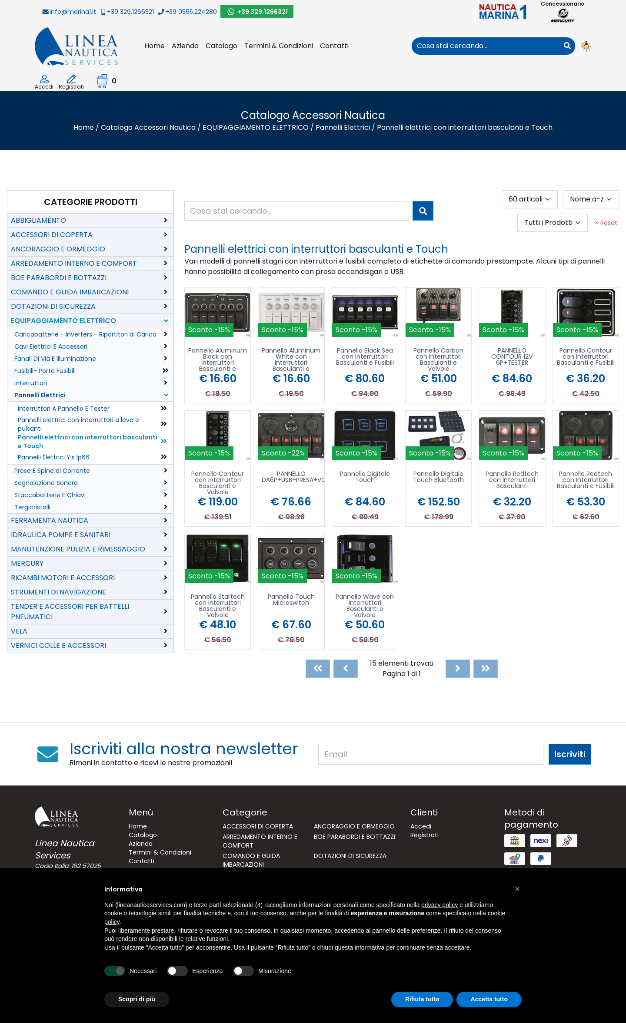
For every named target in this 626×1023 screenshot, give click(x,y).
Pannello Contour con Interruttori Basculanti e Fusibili (586, 357)
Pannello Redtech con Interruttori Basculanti (512, 480)
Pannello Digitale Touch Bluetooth (438, 477)
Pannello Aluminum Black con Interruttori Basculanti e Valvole (217, 359)
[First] (318, 669)
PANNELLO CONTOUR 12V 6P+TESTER (512, 357)
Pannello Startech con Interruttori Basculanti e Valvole (218, 606)
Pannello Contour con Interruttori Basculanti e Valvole (217, 483)
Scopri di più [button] (136, 999)
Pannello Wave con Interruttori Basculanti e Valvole (365, 606)
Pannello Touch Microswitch (291, 600)
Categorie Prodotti (90, 202)
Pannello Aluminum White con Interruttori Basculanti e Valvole (291, 359)
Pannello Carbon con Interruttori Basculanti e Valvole (438, 359)
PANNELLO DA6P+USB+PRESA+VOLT (293, 477)
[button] (517, 889)
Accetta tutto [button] (489, 999)
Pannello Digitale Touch (365, 477)
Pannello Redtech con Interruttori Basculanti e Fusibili (586, 480)
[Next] (458, 669)
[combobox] (485, 46)
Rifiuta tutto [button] (422, 999)
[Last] (485, 669)
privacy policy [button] (439, 904)
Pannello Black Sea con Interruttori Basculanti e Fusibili (365, 357)
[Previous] (345, 669)
